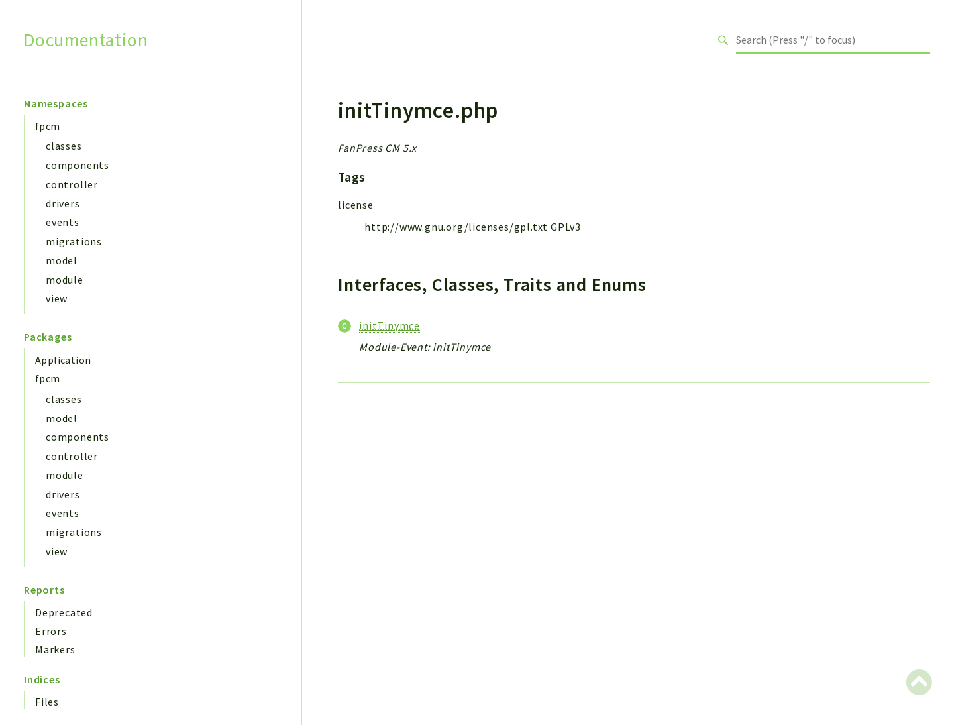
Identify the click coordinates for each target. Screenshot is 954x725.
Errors (51, 631)
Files (47, 701)
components (77, 165)
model (62, 260)
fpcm (47, 126)
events (63, 222)
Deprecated (64, 612)
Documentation (86, 40)
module (64, 279)
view (57, 298)
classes (64, 145)
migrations (74, 241)
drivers (63, 203)
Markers (55, 649)
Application (63, 359)
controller (72, 184)
